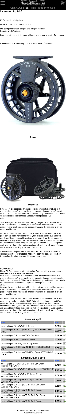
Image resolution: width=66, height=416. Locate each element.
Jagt (40, 7)
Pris (57, 322)
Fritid (33, 7)
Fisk (26, 7)
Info (47, 7)
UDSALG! (16, 7)
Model (4, 322)
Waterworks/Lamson (33, 413)
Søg (52, 7)
